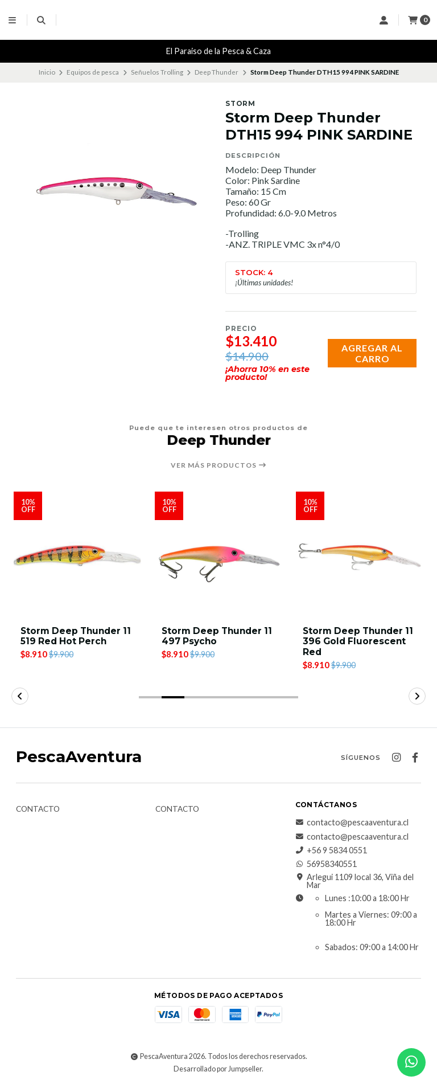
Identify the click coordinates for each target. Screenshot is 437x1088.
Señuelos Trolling (157, 72)
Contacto (38, 811)
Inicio (47, 72)
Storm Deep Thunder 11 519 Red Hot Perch (214, 637)
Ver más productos (219, 465)
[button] (150, 699)
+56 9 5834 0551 (331, 852)
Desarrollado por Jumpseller (218, 1070)
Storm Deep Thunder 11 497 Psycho (355, 637)
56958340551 (326, 866)
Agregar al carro (372, 353)
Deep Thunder (216, 72)
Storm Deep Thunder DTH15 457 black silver (75, 637)
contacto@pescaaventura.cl (352, 824)
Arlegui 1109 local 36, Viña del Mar (354, 882)
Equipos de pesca (93, 72)
